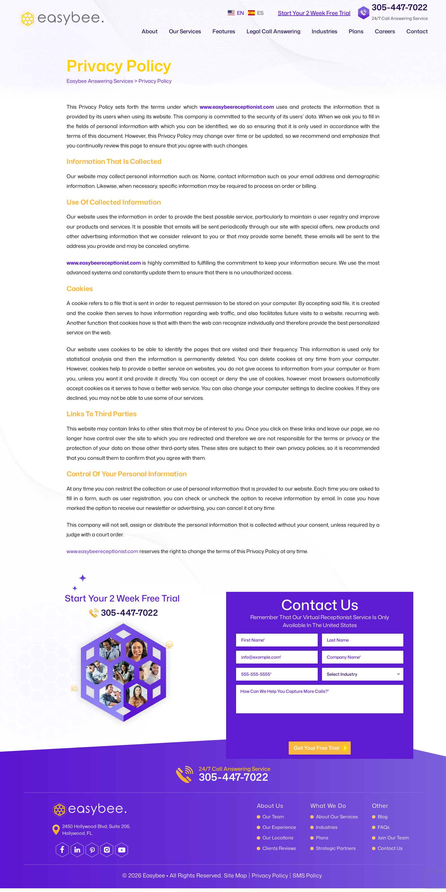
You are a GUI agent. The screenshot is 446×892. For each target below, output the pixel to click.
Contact (417, 31)
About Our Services (337, 820)
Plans (356, 31)
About (150, 31)
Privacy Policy (269, 879)
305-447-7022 (399, 7)
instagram (107, 853)
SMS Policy (308, 879)
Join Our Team (393, 841)
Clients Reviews (279, 852)
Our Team (273, 820)
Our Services (185, 31)
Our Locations (278, 841)
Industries (324, 31)
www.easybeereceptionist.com (237, 106)
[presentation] (279, 733)
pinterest (92, 853)
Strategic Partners (336, 852)
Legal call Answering (273, 31)
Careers (385, 31)
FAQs (383, 831)
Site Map (235, 879)
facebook (62, 853)
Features (223, 31)
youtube (122, 853)
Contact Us (390, 852)
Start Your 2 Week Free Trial (122, 598)
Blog (382, 820)
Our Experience (279, 831)
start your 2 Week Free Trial (314, 13)
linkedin (77, 853)
